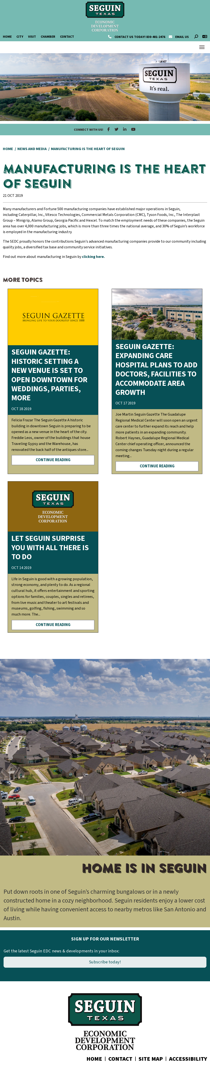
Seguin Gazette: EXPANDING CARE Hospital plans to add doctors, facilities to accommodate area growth (156, 369)
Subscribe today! (105, 962)
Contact (67, 36)
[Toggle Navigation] (202, 47)
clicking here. (93, 256)
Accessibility (188, 1059)
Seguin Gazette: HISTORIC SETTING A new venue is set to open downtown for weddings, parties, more (49, 375)
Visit (32, 36)
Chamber (48, 36)
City (19, 36)
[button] (8, 793)
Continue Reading (53, 460)
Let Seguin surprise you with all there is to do (50, 547)
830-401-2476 (137, 37)
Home (7, 36)
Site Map (151, 1059)
